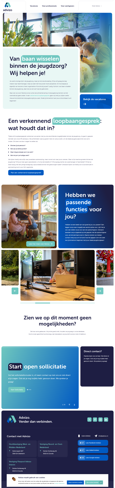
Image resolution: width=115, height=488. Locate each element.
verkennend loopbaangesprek (39, 95)
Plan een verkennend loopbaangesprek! (26, 173)
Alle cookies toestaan (92, 482)
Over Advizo (96, 6)
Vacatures (34, 6)
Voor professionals (49, 6)
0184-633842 (86, 436)
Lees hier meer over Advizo (39, 244)
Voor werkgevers (67, 6)
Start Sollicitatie (17, 390)
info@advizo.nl (103, 436)
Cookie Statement (59, 483)
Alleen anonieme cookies (75, 482)
